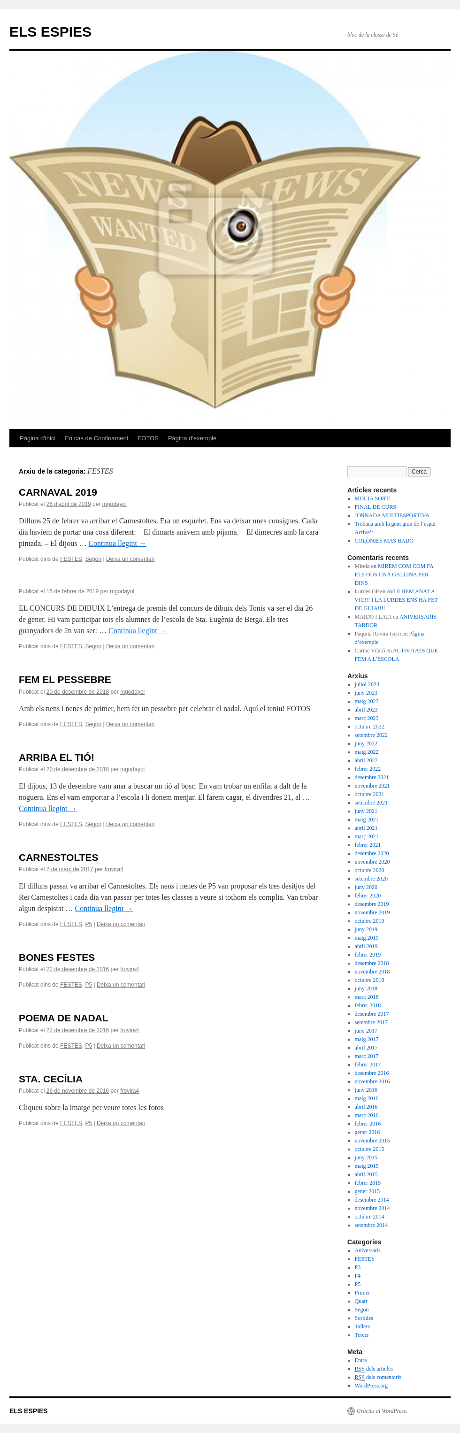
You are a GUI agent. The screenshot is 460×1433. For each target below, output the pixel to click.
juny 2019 (366, 929)
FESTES (71, 559)
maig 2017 (367, 1039)
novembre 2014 (372, 1208)
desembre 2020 (372, 853)
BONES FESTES (57, 957)
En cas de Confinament (96, 438)
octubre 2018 (369, 980)
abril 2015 (366, 1174)
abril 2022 (366, 760)
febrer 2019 (368, 954)
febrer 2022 (368, 769)
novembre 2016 (372, 1081)
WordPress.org (371, 1385)
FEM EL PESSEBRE (65, 679)
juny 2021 (366, 811)
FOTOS (148, 438)
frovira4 (114, 869)
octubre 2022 (369, 726)
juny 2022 (366, 743)
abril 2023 (366, 709)
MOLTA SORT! (373, 498)
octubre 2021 (369, 794)
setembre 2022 (371, 735)
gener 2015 (367, 1191)
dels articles (374, 1368)
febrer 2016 (368, 1123)
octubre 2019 (369, 921)
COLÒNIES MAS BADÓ (384, 540)
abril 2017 (366, 1047)
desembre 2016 (372, 1073)
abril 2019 (366, 946)
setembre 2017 (371, 1022)
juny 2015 (366, 1157)
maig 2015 (367, 1166)
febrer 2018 (368, 1005)
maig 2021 (367, 819)
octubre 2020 (369, 870)
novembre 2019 (372, 912)
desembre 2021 (372, 777)
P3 (358, 1267)
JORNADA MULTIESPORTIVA (392, 515)
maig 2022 (367, 752)
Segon (93, 559)
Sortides (364, 1318)
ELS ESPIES (50, 31)
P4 (358, 1275)
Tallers (362, 1326)
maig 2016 (367, 1098)
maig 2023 (367, 701)
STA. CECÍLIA (51, 1078)
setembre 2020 (371, 878)
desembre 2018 (372, 963)
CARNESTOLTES (59, 857)
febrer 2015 (368, 1183)
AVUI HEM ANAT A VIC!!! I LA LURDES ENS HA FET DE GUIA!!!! (396, 600)
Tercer (362, 1335)
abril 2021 (366, 828)
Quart (361, 1301)
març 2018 (367, 997)
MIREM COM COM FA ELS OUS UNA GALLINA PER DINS (394, 574)
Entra (361, 1360)
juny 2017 (366, 1030)
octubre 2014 (369, 1216)
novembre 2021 (372, 785)
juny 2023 (366, 693)
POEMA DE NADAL (63, 1017)
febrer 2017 (368, 1064)
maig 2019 (367, 938)
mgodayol (114, 504)
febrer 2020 (368, 895)
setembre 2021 (371, 802)
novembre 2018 (372, 971)
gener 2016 (367, 1132)
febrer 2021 (368, 845)
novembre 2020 (372, 861)
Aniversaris (368, 1250)
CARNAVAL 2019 (58, 492)
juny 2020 (366, 887)
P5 (88, 924)
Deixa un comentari (130, 559)
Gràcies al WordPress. (382, 1411)
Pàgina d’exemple (192, 438)
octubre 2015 (369, 1149)
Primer (362, 1292)
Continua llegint (117, 543)
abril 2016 (366, 1106)
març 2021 (367, 836)
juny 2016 (366, 1090)
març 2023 (367, 718)
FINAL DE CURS (375, 507)
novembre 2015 (372, 1140)
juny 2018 (366, 988)
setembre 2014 (371, 1225)
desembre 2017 (372, 1014)
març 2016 (367, 1115)
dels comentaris (378, 1377)
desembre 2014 (372, 1199)
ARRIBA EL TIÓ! (56, 757)
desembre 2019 (372, 904)
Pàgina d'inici (37, 438)
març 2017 (367, 1056)
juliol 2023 (367, 684)
